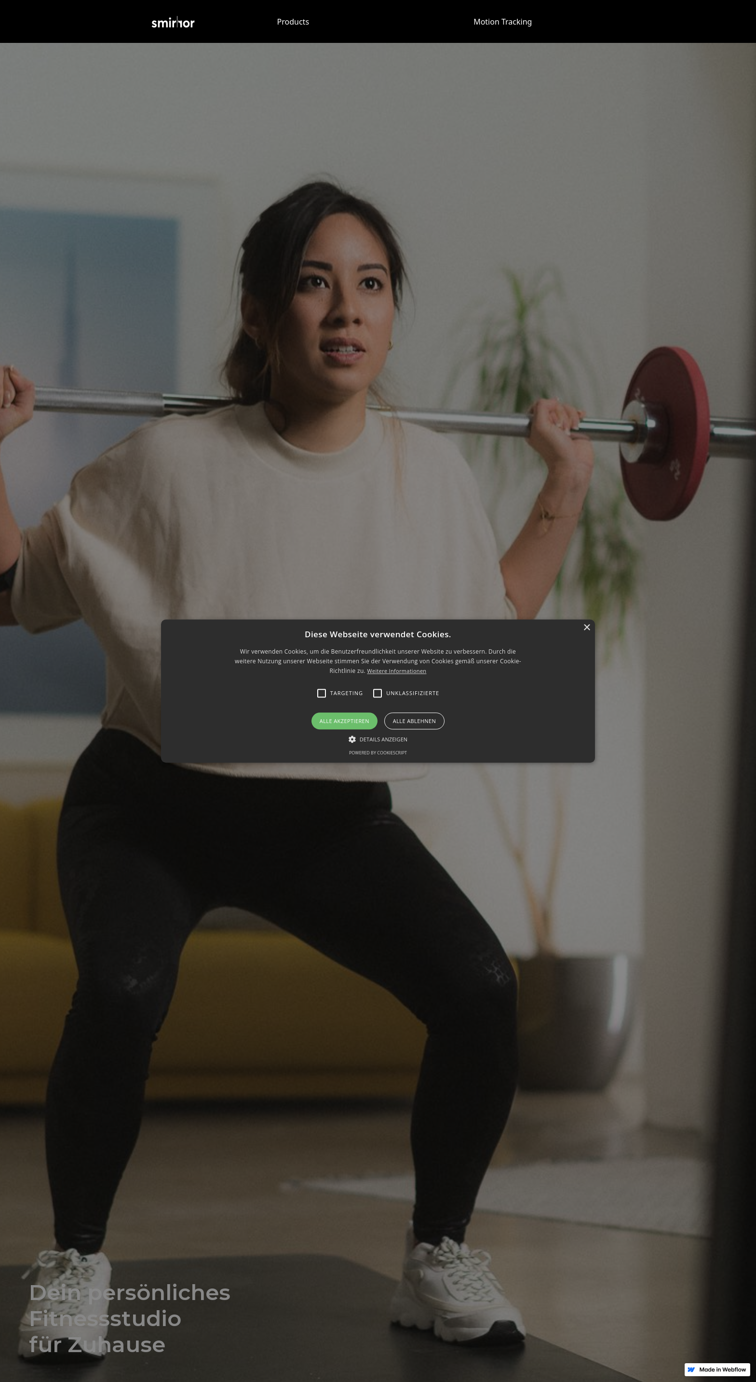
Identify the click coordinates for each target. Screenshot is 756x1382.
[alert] (378, 691)
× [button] (586, 627)
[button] (378, 691)
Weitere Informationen (396, 671)
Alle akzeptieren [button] (344, 721)
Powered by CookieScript (378, 753)
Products (293, 21)
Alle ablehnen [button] (414, 721)
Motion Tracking (502, 21)
